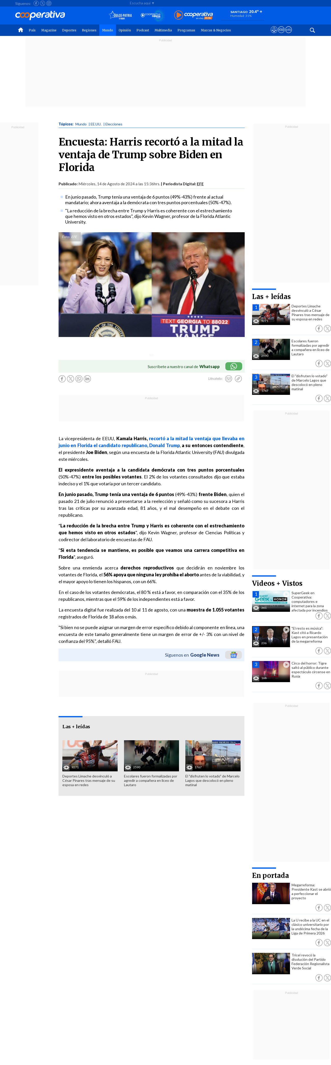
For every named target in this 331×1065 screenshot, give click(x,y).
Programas (186, 30)
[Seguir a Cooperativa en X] (42, 3)
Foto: (66, 237)
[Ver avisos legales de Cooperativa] (274, 34)
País (32, 30)
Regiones (89, 30)
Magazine (49, 30)
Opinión (125, 30)
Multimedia (163, 30)
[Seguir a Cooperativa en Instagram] (48, 3)
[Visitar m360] (281, 34)
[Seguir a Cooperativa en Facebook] (36, 3)
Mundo (107, 30)
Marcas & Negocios (216, 30)
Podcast (142, 30)
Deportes (69, 30)
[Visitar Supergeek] (288, 34)
